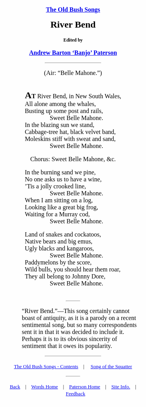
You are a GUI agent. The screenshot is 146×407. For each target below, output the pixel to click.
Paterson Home (84, 387)
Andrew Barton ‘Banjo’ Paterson (73, 52)
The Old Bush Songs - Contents (46, 366)
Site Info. (120, 387)
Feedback (75, 394)
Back (15, 387)
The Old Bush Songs (73, 9)
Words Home (44, 387)
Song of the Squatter (111, 366)
